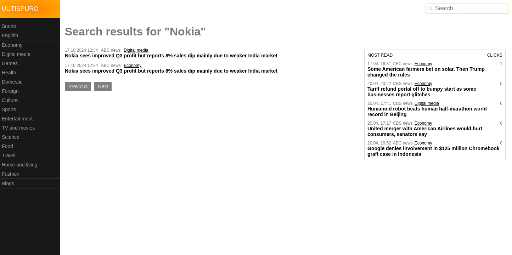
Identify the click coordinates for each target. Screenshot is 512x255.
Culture (10, 100)
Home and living (19, 165)
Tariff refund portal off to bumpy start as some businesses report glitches (421, 91)
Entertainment (17, 118)
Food (7, 146)
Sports (9, 109)
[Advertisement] (119, 147)
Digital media (16, 54)
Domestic (12, 82)
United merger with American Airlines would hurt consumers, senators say (424, 131)
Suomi (9, 26)
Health (9, 72)
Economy (12, 45)
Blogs (8, 183)
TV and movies (18, 128)
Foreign (10, 91)
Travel (8, 155)
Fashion (10, 174)
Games (10, 63)
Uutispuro (20, 8)
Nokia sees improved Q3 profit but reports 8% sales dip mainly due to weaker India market (171, 55)
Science (10, 137)
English (10, 35)
